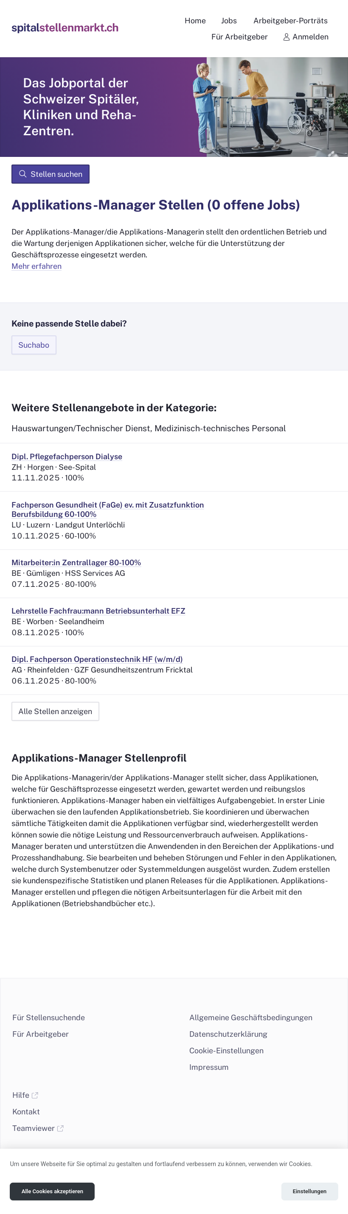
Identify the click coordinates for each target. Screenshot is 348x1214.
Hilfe (25, 1095)
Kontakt (26, 1111)
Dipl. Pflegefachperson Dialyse (66, 456)
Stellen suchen (50, 174)
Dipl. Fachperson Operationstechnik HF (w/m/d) (97, 659)
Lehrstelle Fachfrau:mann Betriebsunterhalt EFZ (98, 610)
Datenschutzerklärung (228, 1034)
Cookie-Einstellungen (226, 1050)
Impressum (209, 1067)
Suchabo (33, 344)
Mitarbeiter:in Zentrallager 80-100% (76, 562)
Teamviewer (38, 1128)
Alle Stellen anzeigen (55, 711)
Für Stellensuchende (48, 1017)
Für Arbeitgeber (40, 1034)
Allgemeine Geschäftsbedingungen (250, 1017)
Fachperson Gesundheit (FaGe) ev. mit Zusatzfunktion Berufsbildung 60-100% (107, 509)
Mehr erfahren (36, 266)
